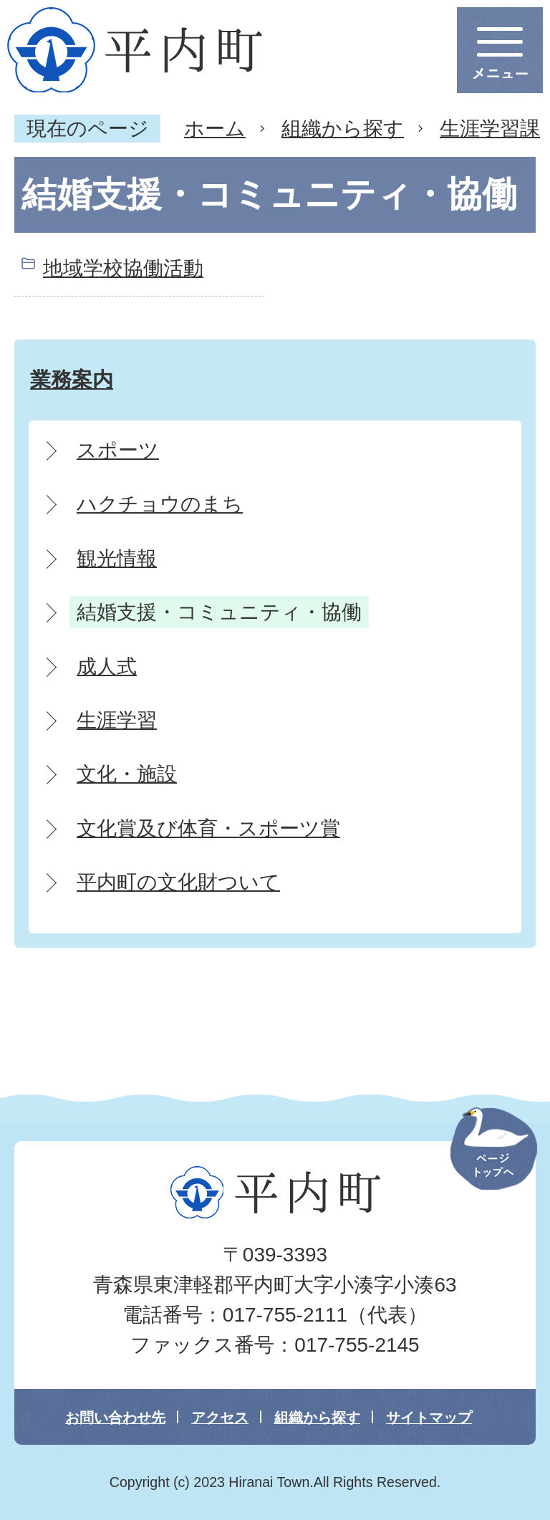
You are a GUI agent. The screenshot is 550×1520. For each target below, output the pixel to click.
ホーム (215, 128)
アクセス (220, 1417)
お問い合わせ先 (115, 1417)
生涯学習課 (490, 128)
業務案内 (71, 379)
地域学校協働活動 (123, 268)
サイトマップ (429, 1417)
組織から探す (342, 128)
